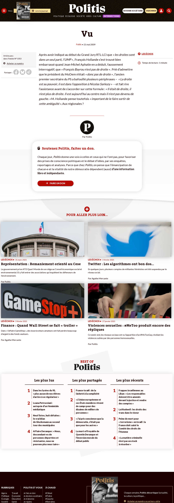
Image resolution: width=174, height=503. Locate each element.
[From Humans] (85, 493)
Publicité (129, 484)
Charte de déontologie (68, 484)
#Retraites (49, 448)
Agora (4, 439)
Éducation (15, 445)
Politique (58, 16)
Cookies (141, 484)
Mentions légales (46, 484)
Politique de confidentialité (109, 484)
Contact (31, 484)
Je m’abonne (28, 448)
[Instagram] (77, 493)
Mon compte (28, 459)
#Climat (47, 439)
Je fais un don (29, 442)
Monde (4, 456)
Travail (14, 439)
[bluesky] (60, 493)
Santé (13, 448)
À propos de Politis (31, 456)
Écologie (70, 16)
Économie (15, 442)
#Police (47, 442)
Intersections (111, 16)
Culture (97, 16)
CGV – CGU (87, 484)
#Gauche (48, 445)
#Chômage (49, 450)
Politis (79, 44)
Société (81, 16)
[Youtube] (69, 493)
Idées (88, 16)
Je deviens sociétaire (32, 445)
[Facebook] (51, 493)
